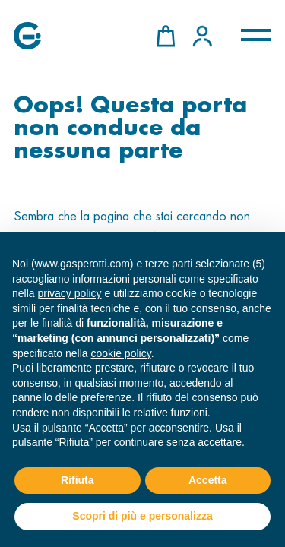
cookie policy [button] (121, 353)
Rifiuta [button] (77, 480)
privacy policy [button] (69, 293)
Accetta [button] (207, 480)
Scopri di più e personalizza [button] (142, 516)
